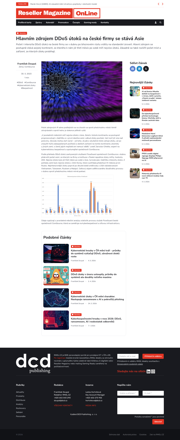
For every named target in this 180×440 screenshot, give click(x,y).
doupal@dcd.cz (60, 400)
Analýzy (19, 404)
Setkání (19, 412)
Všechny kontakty (63, 405)
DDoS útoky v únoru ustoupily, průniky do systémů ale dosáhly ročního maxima (94, 276)
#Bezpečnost (27, 88)
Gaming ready (90, 22)
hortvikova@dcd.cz (94, 400)
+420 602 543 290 (62, 398)
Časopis (76, 22)
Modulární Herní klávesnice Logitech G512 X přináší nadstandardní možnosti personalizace (152, 137)
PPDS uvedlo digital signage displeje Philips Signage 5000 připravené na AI (152, 157)
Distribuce (20, 400)
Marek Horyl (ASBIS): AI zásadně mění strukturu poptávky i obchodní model (63, 4)
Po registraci (60, 358)
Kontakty (105, 22)
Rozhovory (21, 408)
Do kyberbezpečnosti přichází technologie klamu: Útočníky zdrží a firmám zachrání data (151, 117)
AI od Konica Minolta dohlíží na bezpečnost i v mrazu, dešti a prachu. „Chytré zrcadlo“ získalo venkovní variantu (151, 96)
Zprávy (39, 22)
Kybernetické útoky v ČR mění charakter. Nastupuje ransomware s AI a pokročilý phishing (97, 298)
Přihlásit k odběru (153, 356)
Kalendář (50, 22)
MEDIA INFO (91, 405)
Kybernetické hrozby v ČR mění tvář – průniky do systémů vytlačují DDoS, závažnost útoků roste (96, 253)
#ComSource (30, 82)
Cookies (143, 434)
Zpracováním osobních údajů (130, 364)
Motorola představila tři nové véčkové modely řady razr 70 (152, 175)
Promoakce (63, 22)
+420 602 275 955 (94, 398)
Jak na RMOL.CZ (157, 434)
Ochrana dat (114, 434)
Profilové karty (24, 22)
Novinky (21, 33)
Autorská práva (129, 434)
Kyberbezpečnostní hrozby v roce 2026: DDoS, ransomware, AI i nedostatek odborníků (96, 320)
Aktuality (20, 392)
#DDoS (20, 82)
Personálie (20, 416)
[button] (160, 22)
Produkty (20, 396)
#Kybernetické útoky (26, 85)
